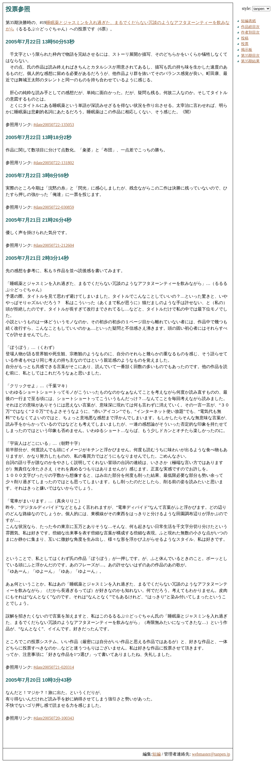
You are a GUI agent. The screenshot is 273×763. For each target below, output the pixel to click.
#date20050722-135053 (53, 124)
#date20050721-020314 (53, 667)
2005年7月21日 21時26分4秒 (38, 220)
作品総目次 (250, 27)
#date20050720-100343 (53, 718)
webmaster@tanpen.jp (211, 754)
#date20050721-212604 (53, 245)
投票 (244, 44)
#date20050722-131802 (53, 162)
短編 (156, 754)
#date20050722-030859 (53, 207)
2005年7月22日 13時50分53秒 (40, 42)
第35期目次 (250, 55)
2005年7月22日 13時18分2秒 (38, 137)
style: (256, 8)
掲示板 (246, 49)
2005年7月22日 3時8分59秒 (37, 175)
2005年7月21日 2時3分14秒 (37, 258)
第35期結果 (250, 61)
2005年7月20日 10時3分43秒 (38, 680)
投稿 (244, 38)
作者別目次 (250, 32)
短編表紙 (248, 21)
